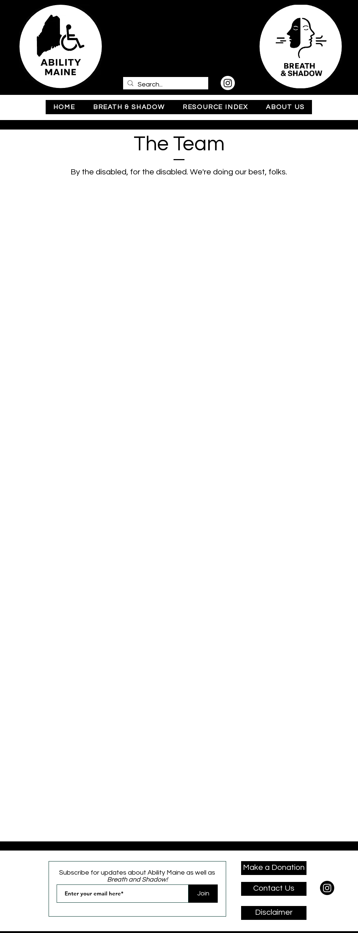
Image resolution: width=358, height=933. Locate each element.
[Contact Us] (273, 889)
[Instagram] (228, 83)
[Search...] (165, 84)
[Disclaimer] (273, 913)
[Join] (203, 893)
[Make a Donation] (273, 868)
